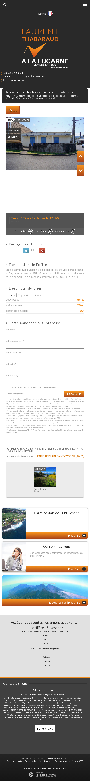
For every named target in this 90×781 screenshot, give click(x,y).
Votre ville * (11, 364)
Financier (39, 295)
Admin (51, 761)
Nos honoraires (36, 761)
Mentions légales (23, 761)
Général (11, 295)
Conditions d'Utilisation (72, 430)
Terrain (74, 96)
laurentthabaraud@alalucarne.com (25, 76)
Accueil (9, 96)
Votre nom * (11, 329)
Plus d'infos (77, 535)
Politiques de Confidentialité (48, 430)
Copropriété (25, 295)
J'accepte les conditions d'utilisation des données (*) (34, 387)
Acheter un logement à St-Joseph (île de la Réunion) (42, 96)
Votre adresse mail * (15, 341)
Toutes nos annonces (62, 761)
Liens (45, 761)
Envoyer (74, 394)
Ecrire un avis (45, 728)
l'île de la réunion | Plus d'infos (66, 602)
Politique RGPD (77, 761)
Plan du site (11, 761)
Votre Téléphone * (14, 352)
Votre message (12, 375)
